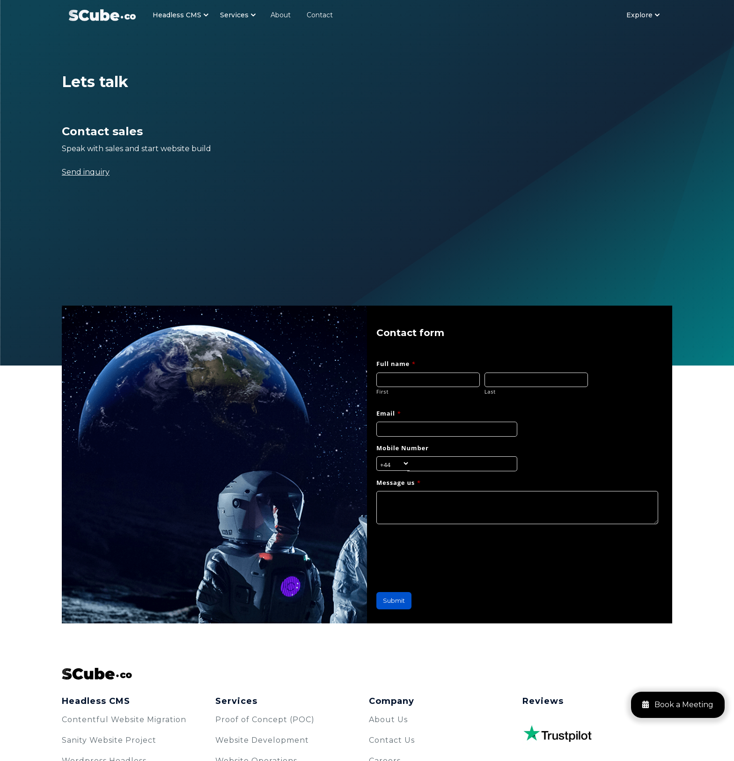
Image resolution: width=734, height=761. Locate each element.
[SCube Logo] (367, 674)
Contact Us (392, 740)
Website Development (262, 740)
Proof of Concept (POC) (265, 719)
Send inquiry (86, 172)
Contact (320, 15)
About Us (388, 719)
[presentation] (447, 552)
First (382, 391)
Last (490, 391)
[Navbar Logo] (102, 14)
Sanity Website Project (109, 740)
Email (388, 413)
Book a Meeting (677, 704)
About (281, 15)
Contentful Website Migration (124, 719)
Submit (394, 600)
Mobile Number (402, 448)
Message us (398, 482)
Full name (395, 363)
